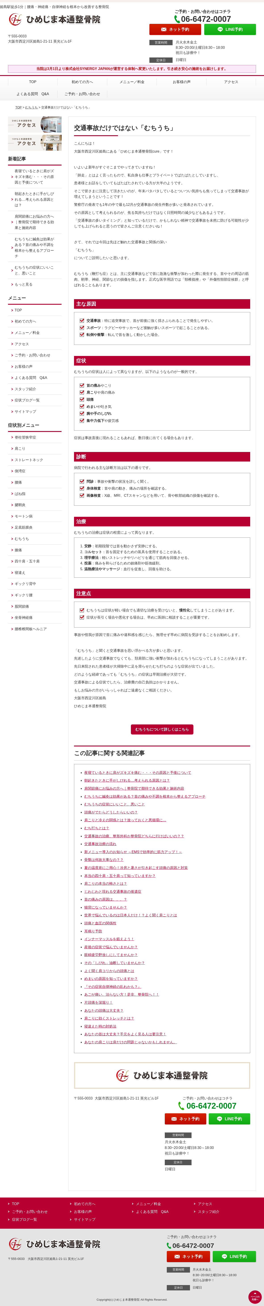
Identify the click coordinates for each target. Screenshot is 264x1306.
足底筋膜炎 (24, 527)
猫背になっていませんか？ (105, 907)
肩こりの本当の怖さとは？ (105, 883)
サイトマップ (25, 411)
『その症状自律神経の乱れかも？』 (112, 987)
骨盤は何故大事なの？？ (104, 860)
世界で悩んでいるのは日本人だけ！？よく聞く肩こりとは (130, 915)
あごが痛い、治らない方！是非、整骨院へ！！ (121, 994)
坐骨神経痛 (24, 617)
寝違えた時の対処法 (100, 1026)
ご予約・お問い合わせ (82, 94)
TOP (33, 82)
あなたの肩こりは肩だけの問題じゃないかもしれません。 (130, 1042)
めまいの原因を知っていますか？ (111, 979)
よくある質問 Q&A (32, 94)
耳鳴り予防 (93, 931)
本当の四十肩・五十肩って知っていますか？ (120, 876)
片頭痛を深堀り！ (98, 1002)
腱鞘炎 (20, 505)
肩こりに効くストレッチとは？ (109, 1018)
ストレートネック (29, 460)
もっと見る (24, 284)
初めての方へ (82, 82)
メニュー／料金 (132, 82)
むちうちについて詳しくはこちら (162, 729)
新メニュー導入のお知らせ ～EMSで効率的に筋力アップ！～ (133, 852)
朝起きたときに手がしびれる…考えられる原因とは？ (127, 780)
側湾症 (20, 471)
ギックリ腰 (24, 595)
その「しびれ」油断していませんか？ (114, 963)
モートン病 (24, 516)
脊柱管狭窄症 (25, 437)
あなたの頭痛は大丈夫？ (104, 1010)
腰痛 (18, 482)
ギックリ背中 (25, 584)
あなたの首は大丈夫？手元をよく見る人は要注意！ (125, 1034)
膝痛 (18, 550)
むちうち (31, 107)
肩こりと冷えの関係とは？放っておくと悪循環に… (125, 820)
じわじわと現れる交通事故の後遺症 (112, 891)
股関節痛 (22, 606)
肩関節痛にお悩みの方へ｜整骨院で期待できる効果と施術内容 (134, 788)
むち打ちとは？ (96, 828)
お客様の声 (182, 82)
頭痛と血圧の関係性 (100, 923)
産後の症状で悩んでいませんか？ (111, 947)
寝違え (20, 572)
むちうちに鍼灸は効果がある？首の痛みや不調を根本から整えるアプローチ (145, 796)
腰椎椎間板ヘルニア (31, 629)
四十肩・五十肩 (27, 561)
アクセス (231, 82)
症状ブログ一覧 (27, 400)
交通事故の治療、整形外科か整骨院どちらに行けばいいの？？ (134, 836)
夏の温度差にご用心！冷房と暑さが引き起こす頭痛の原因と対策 (136, 868)
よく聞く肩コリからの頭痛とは (109, 971)
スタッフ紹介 (25, 389)
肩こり (20, 448)
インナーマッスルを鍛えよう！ (109, 939)
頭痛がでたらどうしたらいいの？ (111, 812)
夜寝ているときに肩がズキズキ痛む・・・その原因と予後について (137, 773)
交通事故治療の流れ (100, 844)
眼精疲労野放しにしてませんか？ (111, 955)
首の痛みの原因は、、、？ (105, 899)
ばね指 (20, 494)
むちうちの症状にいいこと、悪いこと (114, 804)
